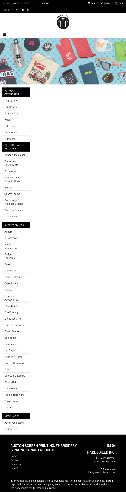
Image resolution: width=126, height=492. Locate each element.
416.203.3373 (108, 468)
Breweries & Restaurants (11, 163)
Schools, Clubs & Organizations (13, 179)
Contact (15, 460)
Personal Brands (13, 210)
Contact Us (10, 428)
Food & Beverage (14, 324)
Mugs (7, 119)
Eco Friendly (11, 312)
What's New (10, 100)
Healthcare (10, 343)
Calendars (10, 270)
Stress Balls (11, 382)
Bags (7, 264)
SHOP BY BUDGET (20, 3)
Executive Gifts (12, 318)
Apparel (8, 231)
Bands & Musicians (14, 154)
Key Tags (9, 350)
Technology (10, 388)
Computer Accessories (11, 297)
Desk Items (10, 305)
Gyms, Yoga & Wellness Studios (14, 202)
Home (14, 455)
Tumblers (9, 138)
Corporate (10, 171)
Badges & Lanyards (9, 256)
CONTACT (26, 9)
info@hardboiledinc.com (101, 472)
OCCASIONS (43, 3)
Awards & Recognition (11, 246)
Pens (7, 369)
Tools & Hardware (14, 394)
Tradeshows (11, 216)
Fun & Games (11, 331)
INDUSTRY (8, 9)
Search (93, 3)
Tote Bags (10, 125)
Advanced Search (14, 422)
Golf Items (10, 337)
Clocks (8, 289)
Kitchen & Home (13, 356)
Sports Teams (12, 193)
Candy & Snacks (13, 276)
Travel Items (11, 401)
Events (8, 187)
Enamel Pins (11, 113)
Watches (9, 407)
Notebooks (10, 132)
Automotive (10, 237)
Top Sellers (10, 106)
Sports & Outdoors (14, 375)
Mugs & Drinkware (14, 362)
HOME (6, 3)
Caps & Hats (11, 283)
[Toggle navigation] (5, 34)
